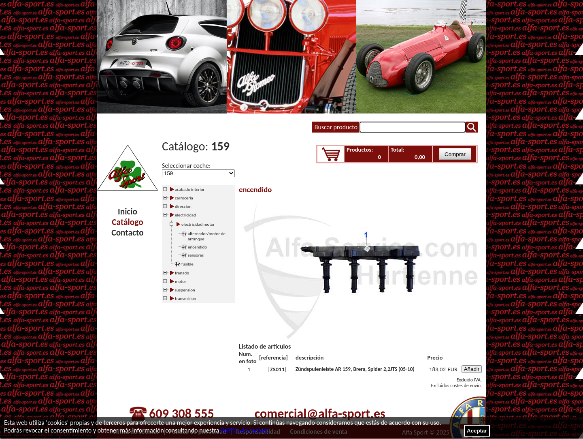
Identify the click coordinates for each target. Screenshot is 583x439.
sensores (196, 255)
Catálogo (127, 222)
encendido (197, 247)
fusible (187, 264)
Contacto (127, 232)
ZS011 (277, 369)
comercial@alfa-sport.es (320, 414)
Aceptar (477, 431)
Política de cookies (245, 430)
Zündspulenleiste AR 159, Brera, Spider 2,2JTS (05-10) (355, 369)
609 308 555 (181, 414)
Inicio (127, 211)
